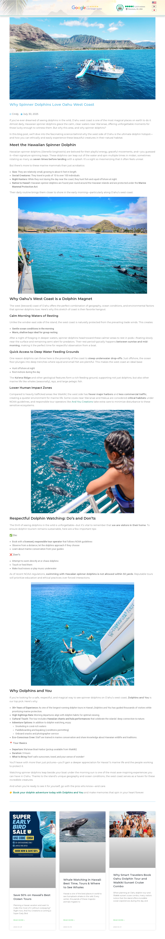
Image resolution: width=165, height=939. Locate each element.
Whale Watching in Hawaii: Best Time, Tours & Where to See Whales (82, 883)
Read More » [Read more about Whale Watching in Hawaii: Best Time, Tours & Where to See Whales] (69, 920)
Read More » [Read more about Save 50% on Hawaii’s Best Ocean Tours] (19, 920)
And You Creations (82, 401)
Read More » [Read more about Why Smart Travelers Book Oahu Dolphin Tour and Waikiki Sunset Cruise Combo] (118, 920)
